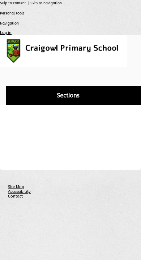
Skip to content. (13, 3)
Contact (15, 196)
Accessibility (19, 191)
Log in (6, 32)
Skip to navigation (46, 3)
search (131, 77)
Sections (68, 95)
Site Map (16, 187)
